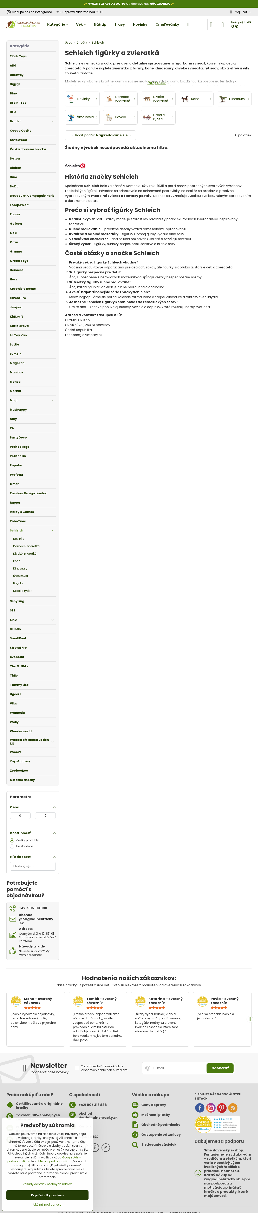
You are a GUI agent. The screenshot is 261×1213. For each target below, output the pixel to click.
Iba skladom (21, 846)
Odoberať (220, 1068)
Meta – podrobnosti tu (54, 1161)
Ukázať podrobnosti (47, 1205)
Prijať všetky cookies (47, 1195)
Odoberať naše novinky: (50, 1072)
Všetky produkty (24, 840)
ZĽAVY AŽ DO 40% (114, 4)
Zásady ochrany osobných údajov (47, 1184)
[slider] (32, 1007)
